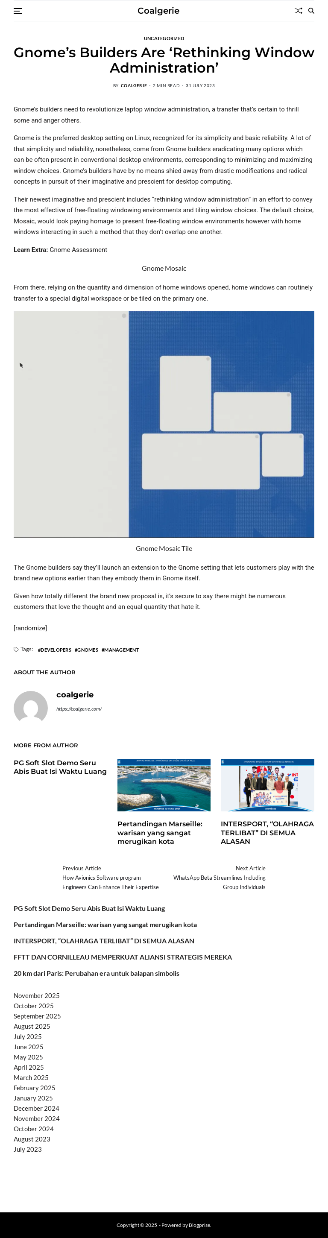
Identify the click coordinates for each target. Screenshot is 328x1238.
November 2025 (37, 995)
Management (121, 649)
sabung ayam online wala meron (243, 1182)
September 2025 (37, 1016)
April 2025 (29, 1067)
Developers (56, 649)
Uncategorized (164, 38)
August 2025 (32, 1026)
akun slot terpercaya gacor (133, 1171)
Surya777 (27, 1193)
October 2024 (34, 1129)
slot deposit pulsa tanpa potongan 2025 (142, 1182)
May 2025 (28, 1057)
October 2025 (34, 1006)
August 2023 (32, 1139)
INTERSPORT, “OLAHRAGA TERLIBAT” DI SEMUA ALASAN (267, 833)
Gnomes (87, 649)
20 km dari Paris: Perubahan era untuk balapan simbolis (96, 973)
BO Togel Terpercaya (64, 1171)
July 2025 (28, 1036)
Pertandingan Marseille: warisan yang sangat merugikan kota (159, 833)
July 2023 (28, 1149)
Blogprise (199, 1225)
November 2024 (37, 1118)
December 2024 (36, 1108)
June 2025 (29, 1047)
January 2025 (33, 1098)
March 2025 (31, 1077)
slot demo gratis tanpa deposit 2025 (223, 1171)
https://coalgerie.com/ (79, 708)
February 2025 (35, 1088)
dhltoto (24, 1171)
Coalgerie (158, 10)
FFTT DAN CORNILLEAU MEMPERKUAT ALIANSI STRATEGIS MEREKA (123, 957)
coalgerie (134, 85)
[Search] (311, 11)
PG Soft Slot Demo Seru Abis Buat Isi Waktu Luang (60, 767)
